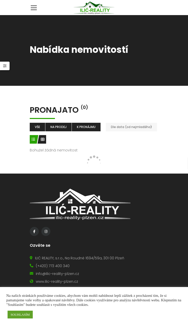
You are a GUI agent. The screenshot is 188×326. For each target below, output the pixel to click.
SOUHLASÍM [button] (20, 314)
